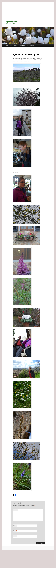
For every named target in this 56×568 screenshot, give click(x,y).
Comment (15, 510)
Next (49, 48)
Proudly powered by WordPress (28, 548)
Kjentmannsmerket (22, 45)
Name (15, 525)
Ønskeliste (15, 45)
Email (15, 531)
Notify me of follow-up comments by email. (20, 539)
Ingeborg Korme (12, 22)
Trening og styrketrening (30, 45)
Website (14, 536)
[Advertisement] (28, 9)
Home (7, 45)
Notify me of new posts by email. (18, 541)
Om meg (11, 45)
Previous (45, 48)
